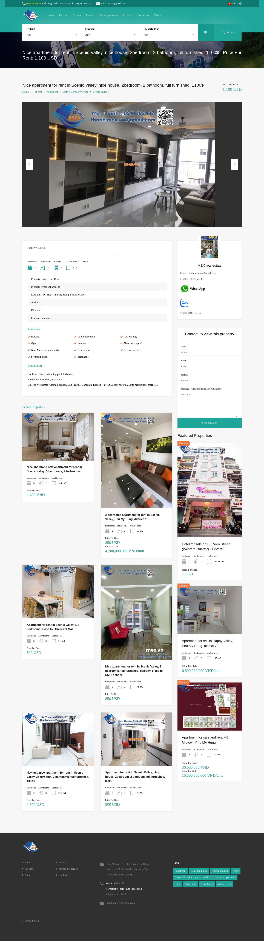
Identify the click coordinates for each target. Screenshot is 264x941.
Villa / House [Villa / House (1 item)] (224, 884)
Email (183, 360)
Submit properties (108, 15)
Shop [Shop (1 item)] (177, 884)
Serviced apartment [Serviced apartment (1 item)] (225, 877)
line (61, 3)
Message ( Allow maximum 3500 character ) (201, 388)
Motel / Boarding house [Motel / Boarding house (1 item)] (187, 877)
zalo (56, 3)
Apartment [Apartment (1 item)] (180, 870)
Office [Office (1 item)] (207, 877)
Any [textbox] (29, 34)
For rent (77, 15)
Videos (157, 15)
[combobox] (51, 34)
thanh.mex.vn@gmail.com (109, 3)
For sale (63, 15)
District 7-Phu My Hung (75, 91)
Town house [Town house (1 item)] (206, 884)
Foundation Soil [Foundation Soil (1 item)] (220, 870)
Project (90, 15)
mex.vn (35, 920)
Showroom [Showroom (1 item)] (190, 884)
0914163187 (196, 278)
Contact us (143, 15)
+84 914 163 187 (34, 3)
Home (50, 15)
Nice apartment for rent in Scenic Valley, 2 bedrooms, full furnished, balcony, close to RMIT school (134, 671)
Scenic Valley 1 (101, 91)
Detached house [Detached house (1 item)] (198, 870)
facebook (69, 3)
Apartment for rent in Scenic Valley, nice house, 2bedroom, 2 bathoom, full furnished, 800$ (135, 776)
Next (234, 164)
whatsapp (48, 3)
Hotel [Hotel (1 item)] (236, 870)
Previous (29, 164)
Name (183, 346)
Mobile (184, 374)
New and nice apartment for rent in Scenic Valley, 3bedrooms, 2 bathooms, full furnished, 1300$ (58, 777)
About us (128, 15)
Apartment (52, 91)
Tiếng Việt (235, 3)
